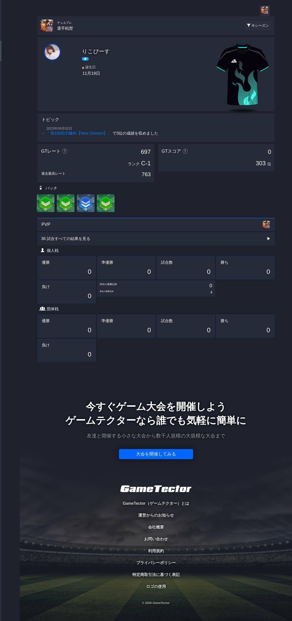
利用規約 (156, 551)
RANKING (10, 96)
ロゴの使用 (156, 586)
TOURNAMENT (10, 35)
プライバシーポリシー (156, 563)
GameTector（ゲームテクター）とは (156, 503)
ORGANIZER (10, 75)
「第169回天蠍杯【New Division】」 (79, 133)
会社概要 (156, 527)
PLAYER (10, 55)
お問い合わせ (156, 539)
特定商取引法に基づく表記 (156, 575)
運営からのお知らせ (156, 515)
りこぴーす (96, 51)
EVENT (10, 116)
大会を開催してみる (156, 454)
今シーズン (260, 25)
